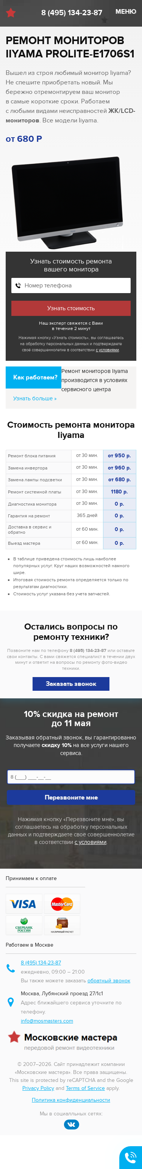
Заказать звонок (71, 684)
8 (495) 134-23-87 (71, 12)
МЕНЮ (125, 12)
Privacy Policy (38, 1088)
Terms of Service (85, 1088)
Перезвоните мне (71, 797)
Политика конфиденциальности (71, 1100)
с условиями (107, 349)
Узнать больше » (35, 398)
